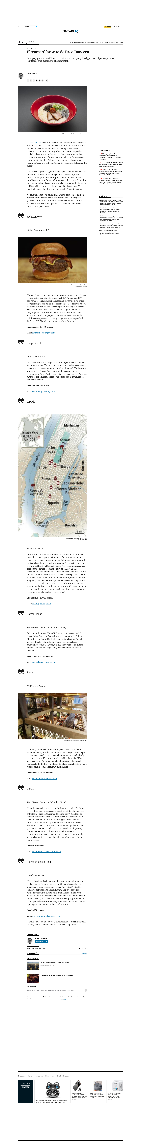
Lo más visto (103, 196)
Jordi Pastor (32, 73)
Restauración (70, 990)
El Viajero (26, 42)
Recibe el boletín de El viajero (37, 948)
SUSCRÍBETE (108, 26)
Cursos (30, 1076)
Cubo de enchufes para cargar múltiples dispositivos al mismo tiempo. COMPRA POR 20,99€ (114, 1096)
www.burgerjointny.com (43, 391)
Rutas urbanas (31, 49)
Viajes (71, 42)
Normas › (84, 953)
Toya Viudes (43, 978)
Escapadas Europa (90, 42)
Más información (32, 999)
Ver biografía (41, 941)
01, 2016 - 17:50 (32, 76)
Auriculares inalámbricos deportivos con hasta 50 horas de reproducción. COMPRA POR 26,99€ (51, 1101)
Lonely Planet (109, 42)
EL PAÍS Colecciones (63, 1076)
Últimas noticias (118, 42)
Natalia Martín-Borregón (47, 965)
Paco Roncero (35, 142)
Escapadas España (79, 42)
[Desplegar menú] (19, 31)
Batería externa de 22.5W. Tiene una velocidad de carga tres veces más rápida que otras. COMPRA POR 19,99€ (79, 1096)
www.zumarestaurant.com (44, 778)
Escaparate (21, 1076)
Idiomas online (49, 1076)
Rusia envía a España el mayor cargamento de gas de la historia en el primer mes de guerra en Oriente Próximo (110, 233)
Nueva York (44, 990)
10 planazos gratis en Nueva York (54, 963)
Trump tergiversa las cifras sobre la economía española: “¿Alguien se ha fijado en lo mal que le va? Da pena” (111, 156)
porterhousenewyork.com (44, 662)
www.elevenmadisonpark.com (46, 916)
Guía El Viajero (100, 42)
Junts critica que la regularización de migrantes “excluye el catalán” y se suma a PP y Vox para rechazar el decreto (111, 225)
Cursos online (39, 1076)
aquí (65, 999)
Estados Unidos (61, 990)
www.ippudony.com (41, 603)
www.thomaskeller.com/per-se (46, 851)
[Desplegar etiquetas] (86, 990)
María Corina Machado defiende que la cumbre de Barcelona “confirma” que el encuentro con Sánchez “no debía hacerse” (110, 172)
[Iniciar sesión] (117, 27)
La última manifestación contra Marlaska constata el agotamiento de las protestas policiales (111, 164)
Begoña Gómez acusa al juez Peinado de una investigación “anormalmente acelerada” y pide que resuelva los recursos (111, 210)
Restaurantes (52, 990)
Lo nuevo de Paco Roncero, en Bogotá (56, 975)
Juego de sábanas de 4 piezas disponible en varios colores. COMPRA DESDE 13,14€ (97, 1095)
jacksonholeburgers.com (43, 332)
